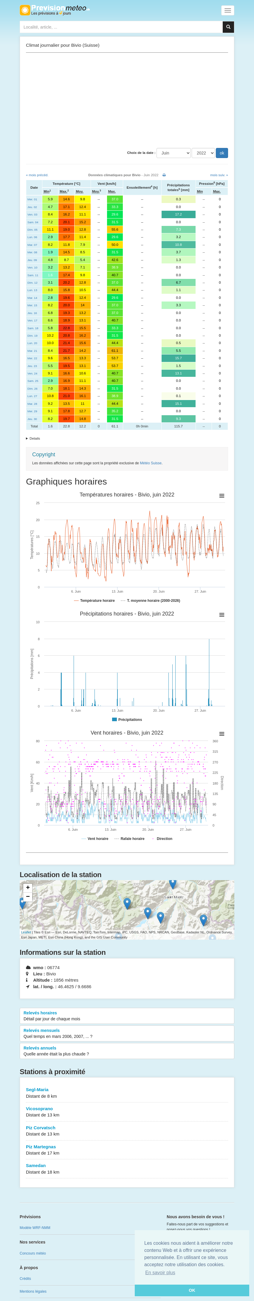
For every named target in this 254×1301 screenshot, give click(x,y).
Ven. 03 (32, 214)
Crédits (25, 1279)
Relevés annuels (127, 1051)
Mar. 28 (32, 403)
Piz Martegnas (127, 1150)
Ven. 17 (32, 320)
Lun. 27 (32, 396)
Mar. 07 (32, 244)
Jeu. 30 (32, 419)
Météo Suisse (151, 463)
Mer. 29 (32, 411)
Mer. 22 (32, 358)
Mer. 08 (32, 252)
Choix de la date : (141, 152)
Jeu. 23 (32, 366)
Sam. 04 (32, 222)
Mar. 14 (32, 297)
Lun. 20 (32, 343)
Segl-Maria (127, 1093)
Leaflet (26, 932)
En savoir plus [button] (160, 1272)
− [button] (28, 897)
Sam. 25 (32, 380)
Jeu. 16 (32, 313)
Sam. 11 (32, 275)
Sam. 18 (32, 328)
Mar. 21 (32, 350)
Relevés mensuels (127, 1033)
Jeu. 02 (32, 207)
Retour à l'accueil (55, 10)
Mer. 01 (32, 199)
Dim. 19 (32, 335)
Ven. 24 (32, 373)
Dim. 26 (32, 388)
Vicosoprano (127, 1112)
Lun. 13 (32, 290)
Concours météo (33, 1253)
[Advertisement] (127, 100)
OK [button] (192, 1290)
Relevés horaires (127, 1016)
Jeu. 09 (32, 260)
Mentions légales (33, 1291)
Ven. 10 (32, 267)
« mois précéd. (37, 175)
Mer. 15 (32, 305)
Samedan (127, 1169)
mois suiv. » (219, 175)
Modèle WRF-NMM (35, 1228)
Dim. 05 (32, 229)
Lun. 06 (32, 237)
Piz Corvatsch (127, 1131)
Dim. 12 (32, 282)
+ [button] (28, 888)
